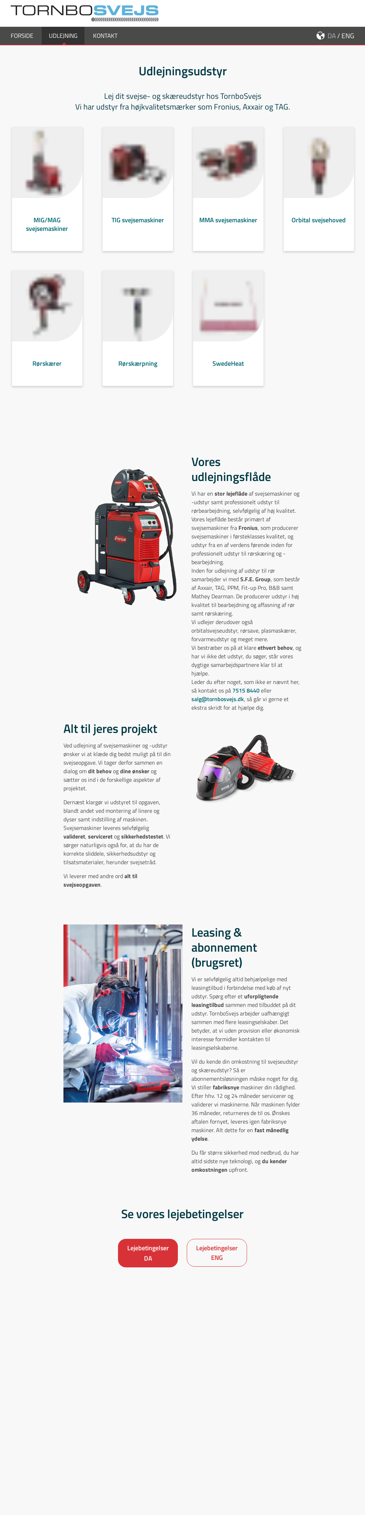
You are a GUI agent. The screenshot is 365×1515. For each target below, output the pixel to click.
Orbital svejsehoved (319, 232)
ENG (347, 48)
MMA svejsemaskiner (228, 232)
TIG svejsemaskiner (138, 232)
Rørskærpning (137, 376)
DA (332, 48)
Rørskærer (47, 376)
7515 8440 (245, 703)
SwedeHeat (228, 376)
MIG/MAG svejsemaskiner (47, 237)
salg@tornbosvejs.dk (217, 711)
